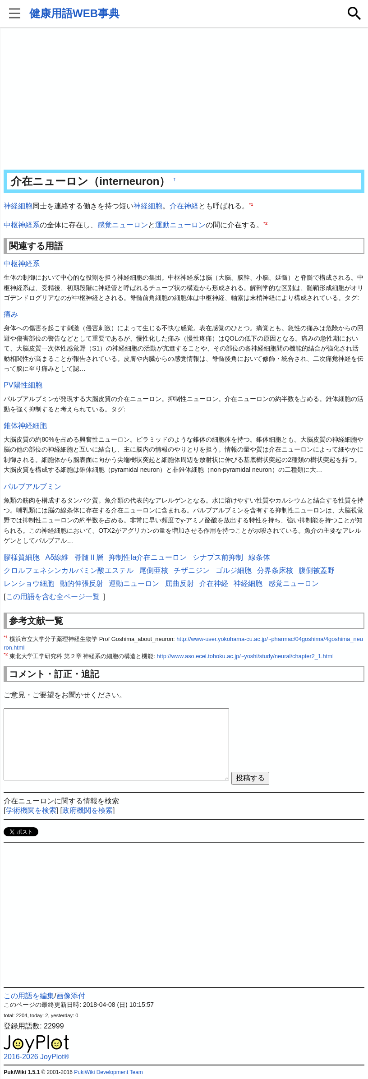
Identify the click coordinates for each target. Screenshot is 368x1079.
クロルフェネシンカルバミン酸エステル (68, 570)
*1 (251, 204)
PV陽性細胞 (23, 385)
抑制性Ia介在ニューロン (148, 557)
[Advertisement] (184, 99)
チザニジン (192, 570)
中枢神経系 (22, 225)
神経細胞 (18, 206)
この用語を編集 (29, 996)
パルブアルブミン (32, 486)
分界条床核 (275, 570)
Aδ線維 (57, 557)
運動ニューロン (180, 225)
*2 (265, 222)
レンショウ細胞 (29, 583)
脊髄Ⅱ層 (88, 557)
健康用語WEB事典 (74, 13)
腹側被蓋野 (317, 570)
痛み (11, 314)
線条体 (259, 557)
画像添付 (70, 996)
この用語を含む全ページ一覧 (53, 596)
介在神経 (184, 206)
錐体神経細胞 (25, 425)
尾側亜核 (153, 570)
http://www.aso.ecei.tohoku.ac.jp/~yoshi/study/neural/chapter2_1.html (244, 656)
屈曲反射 (179, 583)
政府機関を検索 (87, 810)
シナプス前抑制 (218, 557)
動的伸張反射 (81, 583)
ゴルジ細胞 (234, 570)
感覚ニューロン (122, 225)
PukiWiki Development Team (108, 1072)
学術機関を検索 (31, 810)
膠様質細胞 (22, 557)
